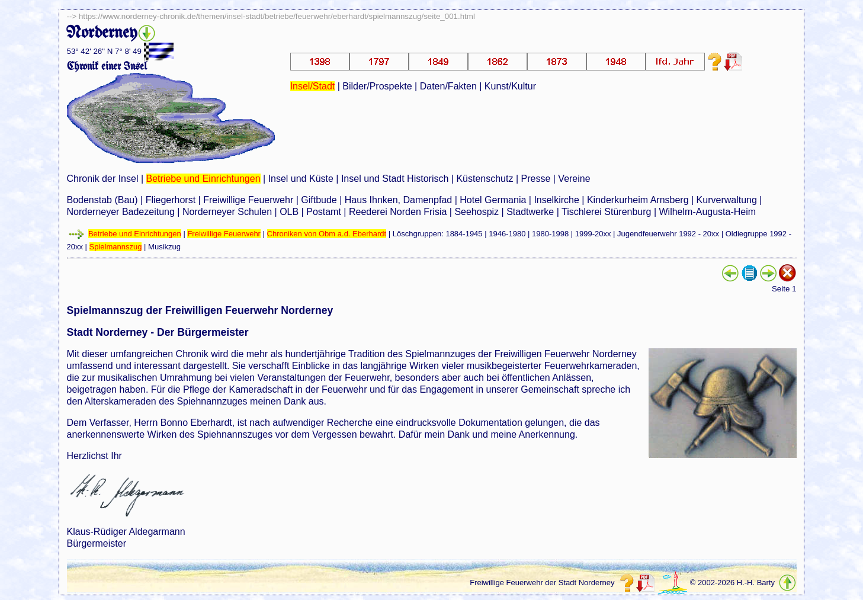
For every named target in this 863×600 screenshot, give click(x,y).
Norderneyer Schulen (227, 212)
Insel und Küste (300, 179)
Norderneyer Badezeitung (121, 212)
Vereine (574, 179)
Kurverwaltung (727, 200)
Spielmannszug (115, 246)
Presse (536, 179)
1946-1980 (507, 233)
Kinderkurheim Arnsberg (638, 200)
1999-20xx (593, 233)
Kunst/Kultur (510, 86)
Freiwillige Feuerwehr (248, 200)
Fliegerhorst (170, 200)
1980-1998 (550, 233)
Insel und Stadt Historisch (394, 179)
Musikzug (164, 246)
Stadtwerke (530, 212)
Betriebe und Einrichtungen (203, 179)
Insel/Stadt (312, 86)
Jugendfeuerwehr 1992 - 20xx (668, 233)
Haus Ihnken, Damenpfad (398, 200)
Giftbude (318, 200)
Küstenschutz (484, 179)
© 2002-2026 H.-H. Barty (732, 582)
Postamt (323, 212)
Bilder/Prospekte (377, 86)
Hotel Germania (493, 200)
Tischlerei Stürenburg (606, 212)
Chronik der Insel (103, 179)
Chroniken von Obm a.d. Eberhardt (327, 233)
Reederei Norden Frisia (398, 212)
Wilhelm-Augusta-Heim (707, 212)
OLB (289, 212)
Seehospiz (476, 212)
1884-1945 (463, 233)
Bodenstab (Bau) (102, 200)
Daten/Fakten (448, 86)
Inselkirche (556, 200)
